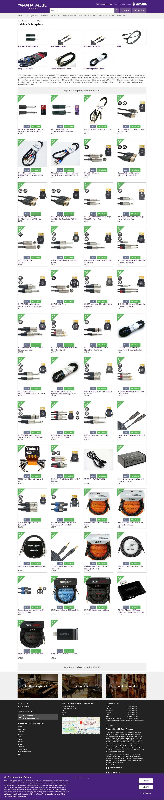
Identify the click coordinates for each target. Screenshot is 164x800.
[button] (125, 10)
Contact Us (127, 4)
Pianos (26, 16)
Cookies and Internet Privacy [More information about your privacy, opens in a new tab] (17, 796)
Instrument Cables (58, 46)
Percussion (88, 16)
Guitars (52, 16)
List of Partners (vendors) (80, 778)
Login (19, 709)
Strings (64, 16)
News (19, 754)
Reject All (146, 787)
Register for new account (25, 711)
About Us (116, 4)
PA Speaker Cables (25, 68)
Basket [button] (139, 10)
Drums (80, 16)
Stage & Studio (98, 16)
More (124, 16)
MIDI (119, 46)
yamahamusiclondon (116, 768)
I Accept (146, 781)
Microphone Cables (92, 46)
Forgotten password (24, 706)
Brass (58, 16)
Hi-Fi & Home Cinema (113, 16)
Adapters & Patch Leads (28, 46)
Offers (20, 16)
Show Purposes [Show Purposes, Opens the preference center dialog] (146, 793)
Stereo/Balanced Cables (61, 68)
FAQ (121, 4)
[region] (82, 786)
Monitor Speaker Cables (94, 68)
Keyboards (44, 16)
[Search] (82, 10)
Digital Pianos (34, 16)
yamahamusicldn (115, 772)
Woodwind (72, 16)
